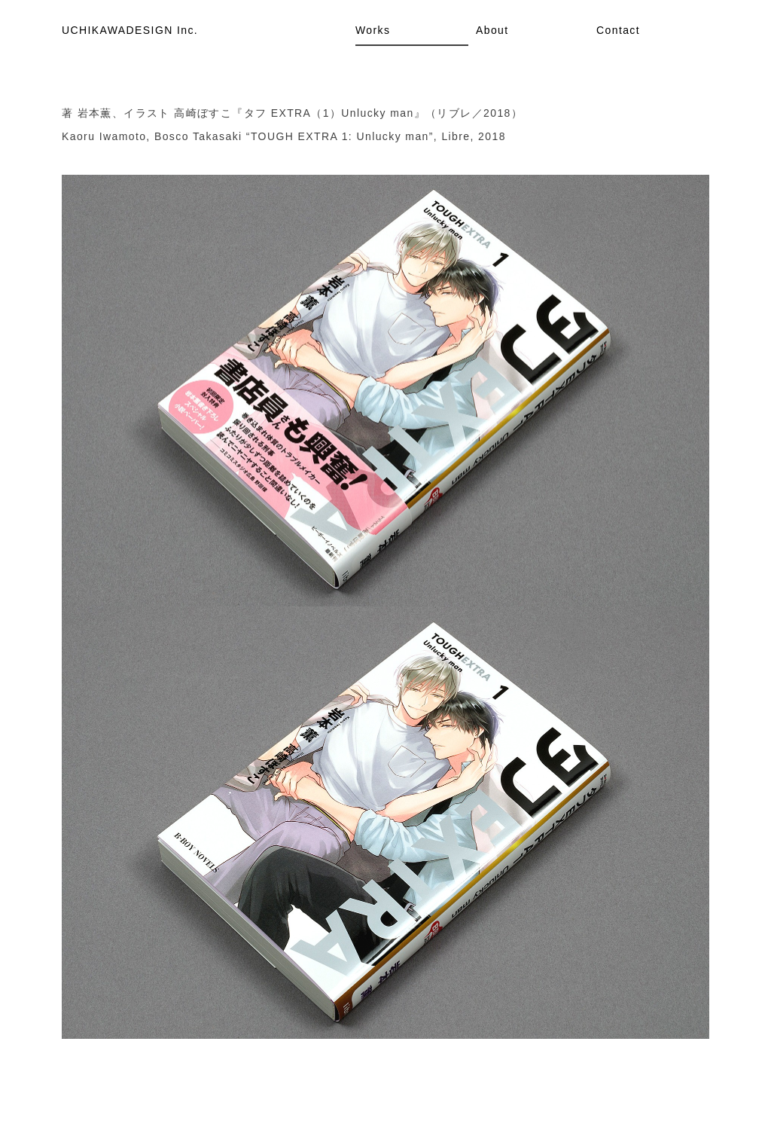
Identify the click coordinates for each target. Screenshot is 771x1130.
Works (372, 30)
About (492, 30)
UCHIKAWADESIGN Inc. (130, 30)
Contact (618, 30)
